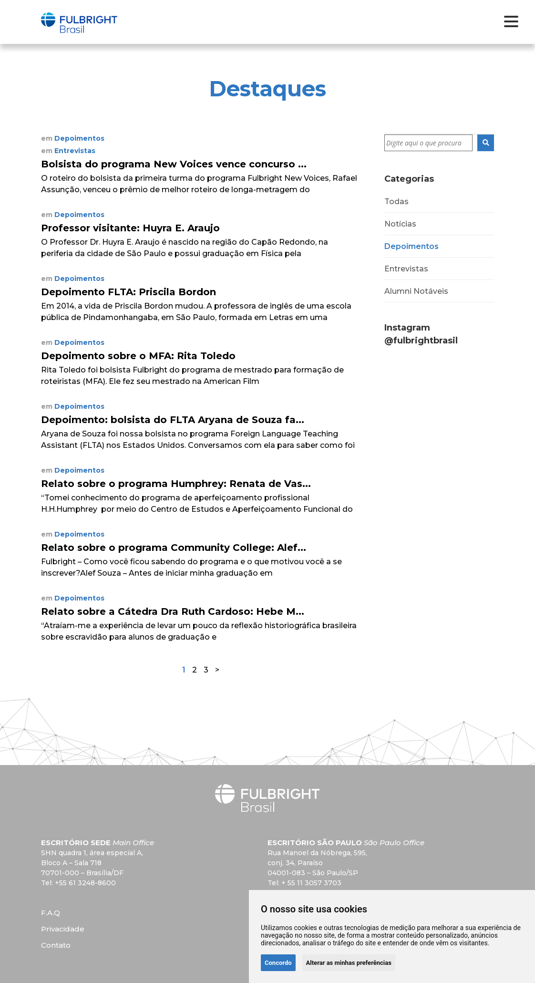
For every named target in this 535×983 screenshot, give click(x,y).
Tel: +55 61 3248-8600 (78, 883)
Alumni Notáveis (416, 291)
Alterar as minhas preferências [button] (348, 962)
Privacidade (62, 928)
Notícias (400, 223)
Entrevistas (406, 268)
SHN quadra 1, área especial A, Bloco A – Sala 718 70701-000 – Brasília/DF (92, 862)
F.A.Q (50, 912)
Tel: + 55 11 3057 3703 (304, 883)
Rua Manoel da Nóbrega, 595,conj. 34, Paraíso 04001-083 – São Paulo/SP (317, 862)
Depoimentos (411, 246)
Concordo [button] (278, 962)
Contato (56, 945)
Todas (396, 201)
